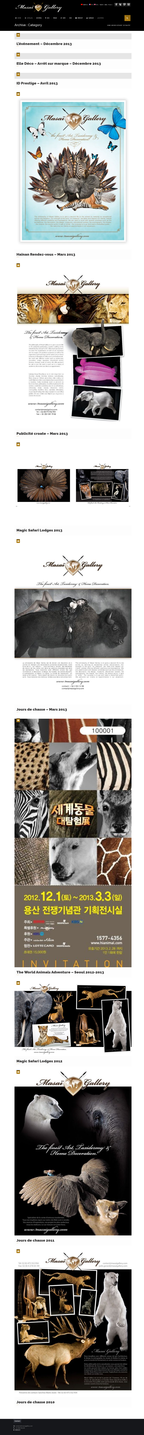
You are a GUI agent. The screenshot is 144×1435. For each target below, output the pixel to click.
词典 (70, 18)
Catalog (29, 18)
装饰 (47, 18)
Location (100, 18)
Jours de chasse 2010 (35, 1402)
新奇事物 (39, 18)
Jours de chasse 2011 (35, 1240)
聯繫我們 (79, 18)
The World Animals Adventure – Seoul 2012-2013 (60, 972)
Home (18, 18)
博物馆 (55, 18)
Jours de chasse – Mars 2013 (41, 709)
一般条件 (101, 4)
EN (97, 4)
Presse (110, 4)
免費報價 (90, 18)
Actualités (126, 25)
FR (92, 4)
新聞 (63, 18)
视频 (106, 4)
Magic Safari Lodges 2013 (39, 530)
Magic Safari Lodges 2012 (39, 1061)
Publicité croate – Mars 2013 (42, 433)
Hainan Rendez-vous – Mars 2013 (45, 254)
